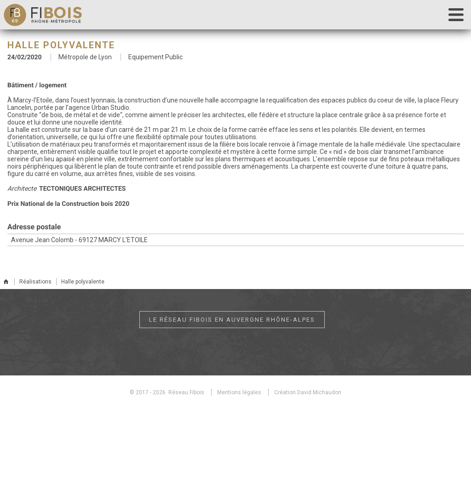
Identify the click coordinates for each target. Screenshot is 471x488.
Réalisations (35, 281)
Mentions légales (239, 392)
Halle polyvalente (82, 281)
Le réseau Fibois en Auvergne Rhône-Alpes (232, 319)
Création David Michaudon (307, 392)
